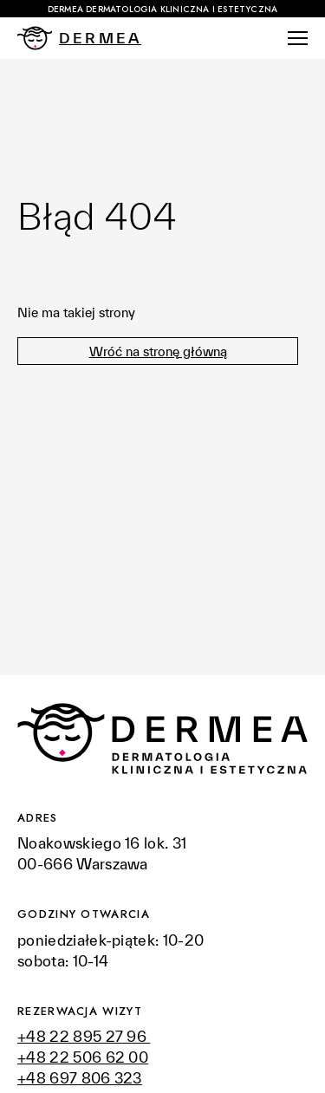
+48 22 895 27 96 (83, 1036)
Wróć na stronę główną (158, 351)
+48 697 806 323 (79, 1078)
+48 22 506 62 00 (82, 1057)
